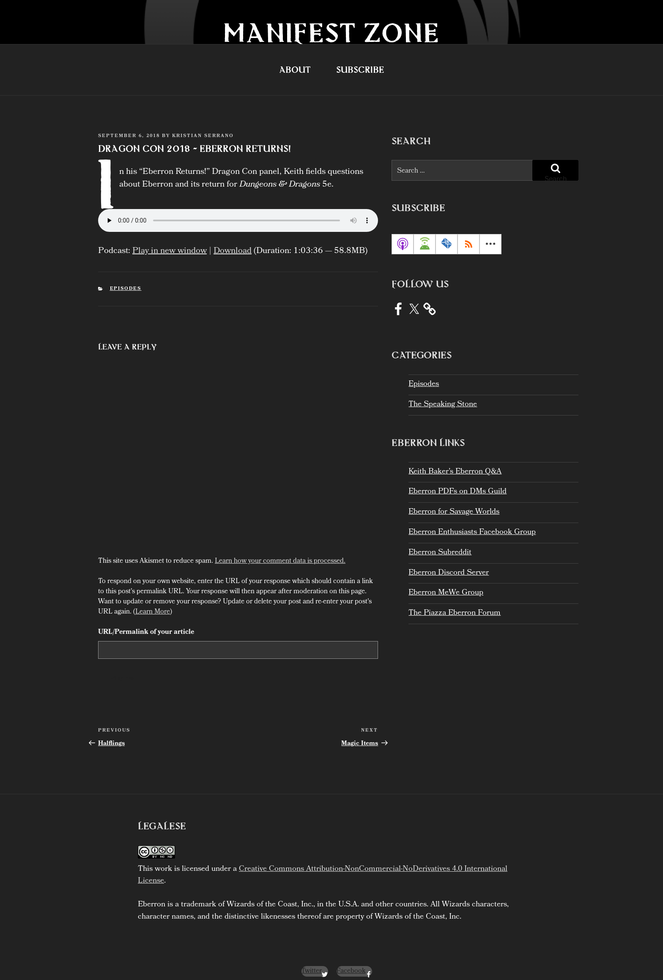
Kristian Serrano (203, 136)
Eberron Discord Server (448, 573)
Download (233, 242)
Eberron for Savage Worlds (453, 512)
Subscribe (360, 69)
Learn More (152, 603)
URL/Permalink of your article (146, 624)
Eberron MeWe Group (445, 593)
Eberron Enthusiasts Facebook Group (472, 532)
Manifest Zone (331, 32)
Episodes (126, 280)
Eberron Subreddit (439, 552)
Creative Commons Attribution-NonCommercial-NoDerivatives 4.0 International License (322, 866)
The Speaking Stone (442, 404)
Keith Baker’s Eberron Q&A (454, 472)
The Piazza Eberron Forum (454, 613)
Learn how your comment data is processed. (280, 552)
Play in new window (169, 242)
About (295, 69)
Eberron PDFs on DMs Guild (457, 491)
